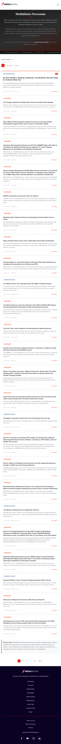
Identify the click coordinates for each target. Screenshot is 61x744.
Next (40, 660)
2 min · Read (54, 134)
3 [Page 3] (26, 660)
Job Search (30, 681)
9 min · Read (54, 337)
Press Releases (9, 65)
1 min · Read (55, 610)
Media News (30, 700)
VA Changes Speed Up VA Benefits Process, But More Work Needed (28, 102)
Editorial (17, 65)
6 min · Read (54, 294)
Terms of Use (30, 720)
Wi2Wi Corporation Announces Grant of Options (21, 196)
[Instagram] (33, 738)
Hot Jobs (30, 685)
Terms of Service (30, 724)
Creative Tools (30, 708)
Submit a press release (41, 42)
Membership (30, 689)
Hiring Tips (30, 704)
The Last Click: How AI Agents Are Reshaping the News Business (27, 328)
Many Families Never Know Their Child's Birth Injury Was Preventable (28, 240)
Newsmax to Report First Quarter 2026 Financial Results (24, 599)
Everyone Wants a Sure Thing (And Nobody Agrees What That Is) (27, 580)
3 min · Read (54, 251)
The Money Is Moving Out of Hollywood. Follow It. (21, 510)
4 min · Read (55, 91)
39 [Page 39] (34, 660)
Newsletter (30, 693)
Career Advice (30, 696)
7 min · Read (54, 475)
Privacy (30, 727)
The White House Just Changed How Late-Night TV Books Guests (27, 283)
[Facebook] (21, 738)
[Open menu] (58, 5)
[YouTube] (27, 738)
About (30, 712)
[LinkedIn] (39, 738)
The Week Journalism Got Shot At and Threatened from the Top (26, 418)
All (3, 65)
